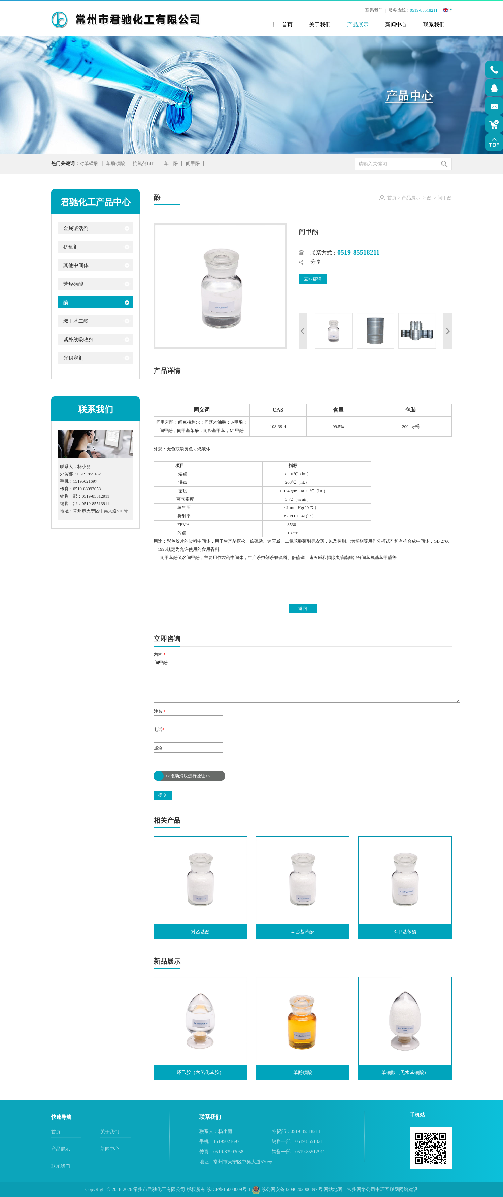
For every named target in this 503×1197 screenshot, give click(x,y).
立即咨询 (313, 278)
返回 (302, 608)
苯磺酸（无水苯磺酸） (405, 1072)
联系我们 (374, 10)
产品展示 (411, 197)
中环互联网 (387, 1189)
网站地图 (333, 1189)
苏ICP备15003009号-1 (228, 1189)
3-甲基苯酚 (405, 931)
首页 (392, 197)
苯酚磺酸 (115, 163)
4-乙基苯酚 (302, 931)
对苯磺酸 (88, 163)
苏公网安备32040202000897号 (287, 1189)
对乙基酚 (200, 931)
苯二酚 (171, 163)
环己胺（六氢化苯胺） (200, 1072)
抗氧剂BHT (144, 163)
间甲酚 (193, 163)
